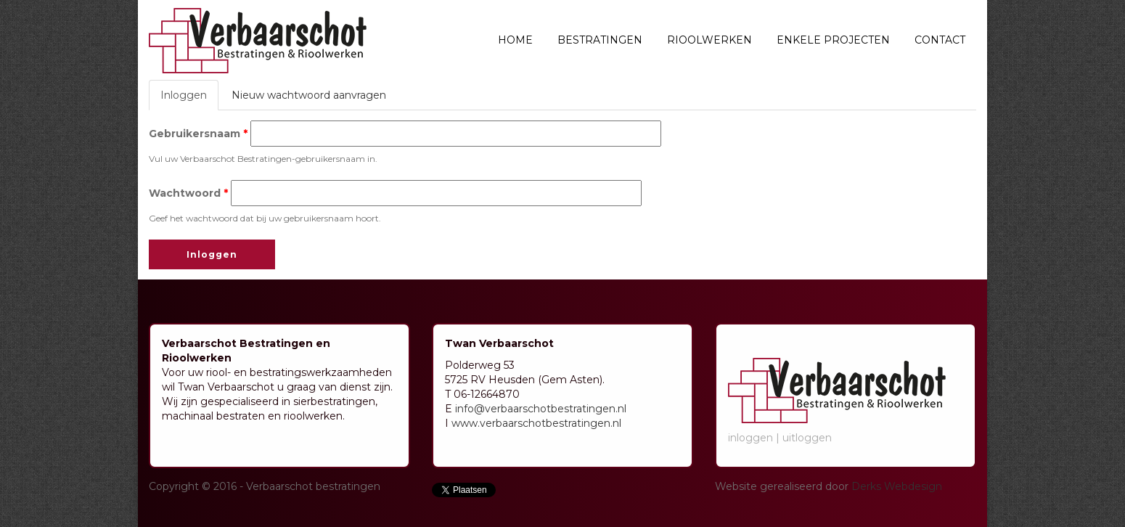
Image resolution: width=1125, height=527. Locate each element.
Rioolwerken (709, 39)
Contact (940, 39)
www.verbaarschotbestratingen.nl (536, 423)
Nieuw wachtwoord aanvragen (309, 95)
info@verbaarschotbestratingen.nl (540, 408)
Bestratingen (599, 39)
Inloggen (189, 99)
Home (515, 39)
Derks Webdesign (896, 486)
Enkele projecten (833, 39)
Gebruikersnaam (198, 133)
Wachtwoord (188, 193)
